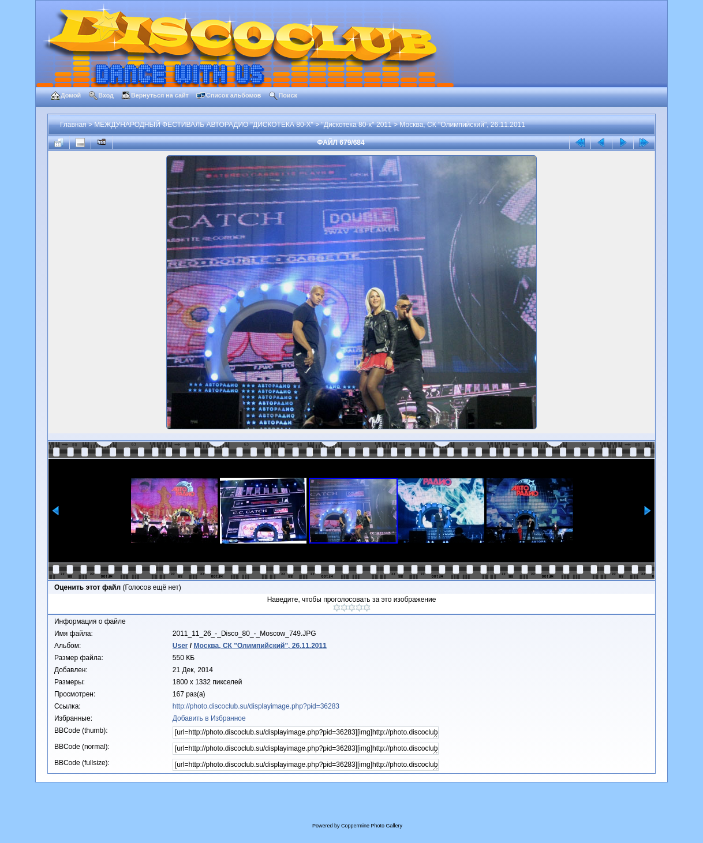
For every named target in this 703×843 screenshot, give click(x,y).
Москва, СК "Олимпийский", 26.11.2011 (462, 125)
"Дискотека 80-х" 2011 (356, 125)
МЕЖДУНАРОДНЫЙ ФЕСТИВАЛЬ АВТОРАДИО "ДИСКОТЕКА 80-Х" (203, 125)
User (180, 646)
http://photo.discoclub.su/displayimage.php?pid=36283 (256, 706)
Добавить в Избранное (209, 718)
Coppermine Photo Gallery (371, 826)
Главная (73, 125)
